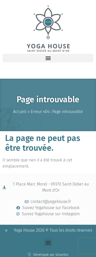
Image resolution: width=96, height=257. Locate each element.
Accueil (19, 111)
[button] (48, 58)
